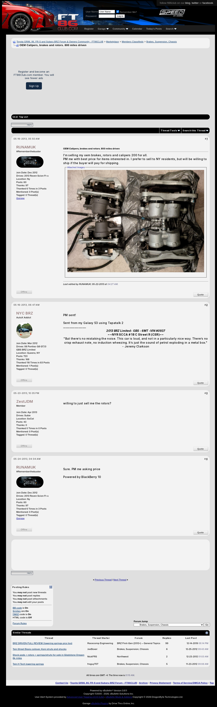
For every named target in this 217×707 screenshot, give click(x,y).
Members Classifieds (133, 41)
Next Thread (119, 579)
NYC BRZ (24, 313)
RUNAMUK (26, 147)
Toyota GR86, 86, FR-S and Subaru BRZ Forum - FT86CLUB (103, 682)
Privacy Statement (160, 682)
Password (91, 16)
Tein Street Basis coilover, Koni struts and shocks (39, 649)
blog (187, 2)
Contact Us (61, 682)
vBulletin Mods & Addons (119, 697)
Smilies (17, 611)
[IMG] (16, 614)
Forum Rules (20, 623)
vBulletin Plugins (99, 703)
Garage (103, 29)
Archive (143, 682)
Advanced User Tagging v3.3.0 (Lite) (85, 697)
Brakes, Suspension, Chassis (161, 41)
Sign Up (34, 85)
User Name (92, 11)
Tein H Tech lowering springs (28, 664)
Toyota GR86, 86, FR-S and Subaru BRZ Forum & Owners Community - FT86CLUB (60, 41)
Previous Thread (103, 579)
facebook (208, 2)
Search (171, 29)
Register (89, 29)
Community (120, 29)
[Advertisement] (133, 80)
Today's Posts (154, 29)
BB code (17, 607)
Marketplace (112, 41)
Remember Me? (126, 12)
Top (212, 682)
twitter (195, 2)
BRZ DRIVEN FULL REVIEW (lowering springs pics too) (42, 643)
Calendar (137, 29)
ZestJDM (24, 401)
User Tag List (20, 117)
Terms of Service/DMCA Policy (190, 682)
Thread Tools (169, 130)
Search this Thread (194, 130)
